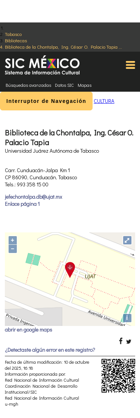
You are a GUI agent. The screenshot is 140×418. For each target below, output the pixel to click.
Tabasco (13, 34)
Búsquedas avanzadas (28, 85)
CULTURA (104, 100)
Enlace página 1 (22, 203)
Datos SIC (64, 85)
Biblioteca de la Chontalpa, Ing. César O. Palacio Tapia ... (63, 46)
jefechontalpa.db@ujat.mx (33, 196)
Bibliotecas (16, 40)
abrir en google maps (28, 329)
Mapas (84, 85)
